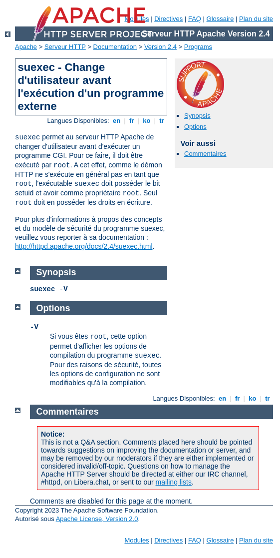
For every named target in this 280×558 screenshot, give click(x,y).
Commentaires (205, 153)
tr (162, 120)
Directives (168, 18)
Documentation (115, 46)
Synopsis (197, 115)
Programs (198, 46)
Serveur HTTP (65, 46)
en (116, 120)
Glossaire (220, 18)
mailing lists (174, 482)
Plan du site (256, 18)
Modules (136, 540)
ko (146, 120)
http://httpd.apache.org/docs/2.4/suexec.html (84, 246)
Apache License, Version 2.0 (97, 519)
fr (131, 120)
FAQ (194, 18)
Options (195, 126)
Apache (26, 46)
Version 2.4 (160, 46)
